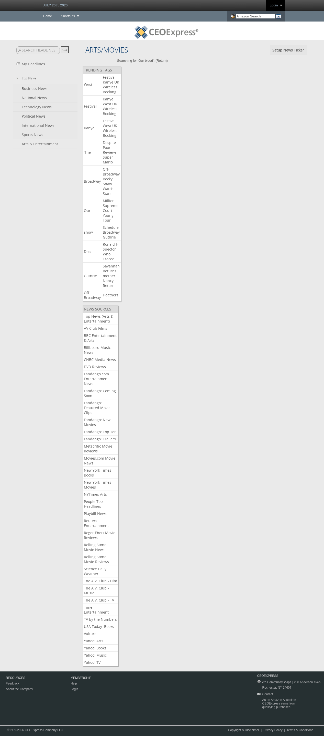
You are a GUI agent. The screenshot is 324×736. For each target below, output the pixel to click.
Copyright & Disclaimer (243, 730)
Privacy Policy (273, 730)
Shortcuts (68, 16)
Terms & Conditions (300, 730)
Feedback (12, 683)
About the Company (19, 689)
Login (274, 5)
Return (161, 61)
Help (74, 683)
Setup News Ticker (288, 50)
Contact (267, 694)
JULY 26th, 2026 (55, 5)
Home (47, 16)
